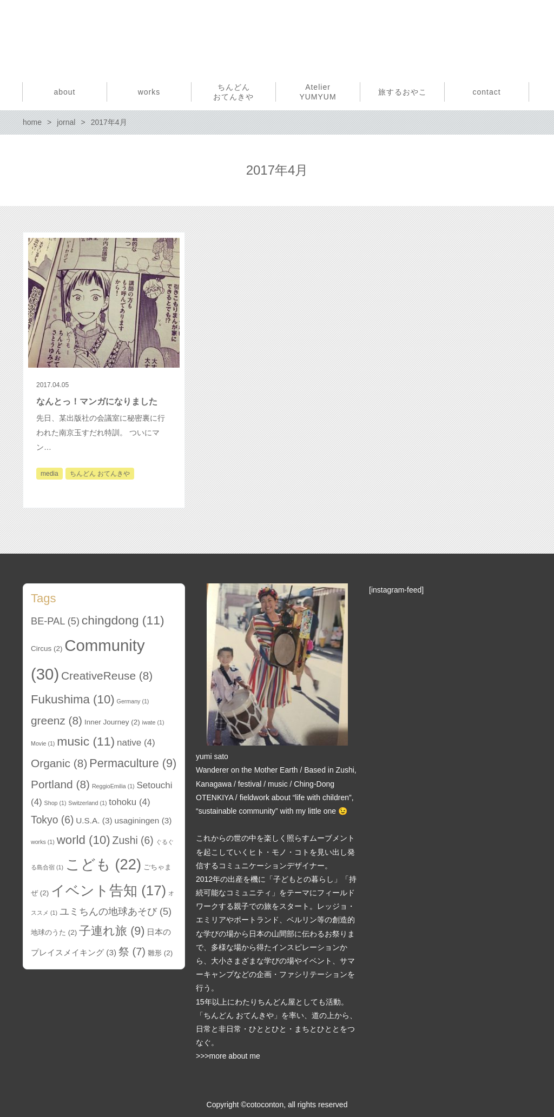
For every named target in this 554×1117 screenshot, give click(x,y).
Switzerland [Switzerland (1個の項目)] (87, 803)
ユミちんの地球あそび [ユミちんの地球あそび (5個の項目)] (116, 911)
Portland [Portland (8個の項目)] (60, 784)
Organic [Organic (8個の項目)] (59, 763)
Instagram (522, 37)
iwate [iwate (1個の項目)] (153, 722)
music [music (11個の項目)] (86, 741)
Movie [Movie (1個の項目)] (43, 743)
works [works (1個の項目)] (43, 842)
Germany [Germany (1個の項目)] (133, 701)
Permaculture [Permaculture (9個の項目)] (132, 763)
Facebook (504, 37)
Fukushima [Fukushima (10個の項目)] (73, 699)
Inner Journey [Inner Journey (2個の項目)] (112, 722)
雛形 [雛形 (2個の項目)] (160, 953)
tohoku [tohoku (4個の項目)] (129, 802)
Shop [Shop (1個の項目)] (55, 803)
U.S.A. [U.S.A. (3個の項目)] (94, 820)
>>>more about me (228, 1056)
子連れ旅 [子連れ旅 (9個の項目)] (111, 931)
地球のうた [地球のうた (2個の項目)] (54, 932)
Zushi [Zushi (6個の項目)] (133, 840)
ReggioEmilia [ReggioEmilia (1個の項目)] (113, 786)
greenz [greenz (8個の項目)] (56, 720)
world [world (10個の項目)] (83, 840)
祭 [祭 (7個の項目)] (132, 952)
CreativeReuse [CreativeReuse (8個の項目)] (107, 675)
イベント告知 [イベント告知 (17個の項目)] (108, 890)
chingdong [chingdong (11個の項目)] (123, 620)
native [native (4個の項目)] (136, 742)
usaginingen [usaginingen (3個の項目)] (143, 820)
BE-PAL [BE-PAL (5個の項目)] (55, 621)
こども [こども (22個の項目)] (103, 864)
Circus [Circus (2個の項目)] (46, 648)
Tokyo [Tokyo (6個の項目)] (52, 820)
